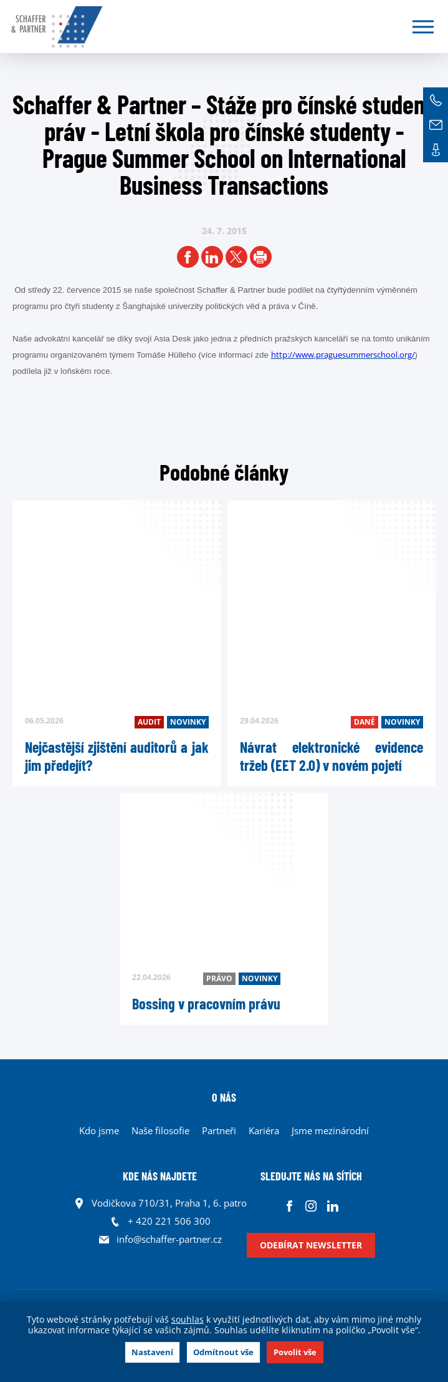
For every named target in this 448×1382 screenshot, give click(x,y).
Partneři (219, 1130)
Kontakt (435, 149)
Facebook (289, 1206)
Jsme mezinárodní (330, 1130)
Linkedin (333, 1206)
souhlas (187, 1319)
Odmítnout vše (223, 1352)
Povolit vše (295, 1352)
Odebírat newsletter (311, 1245)
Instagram (311, 1206)
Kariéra (264, 1130)
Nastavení (152, 1352)
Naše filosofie (160, 1130)
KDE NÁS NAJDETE (160, 1176)
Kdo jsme (99, 1130)
